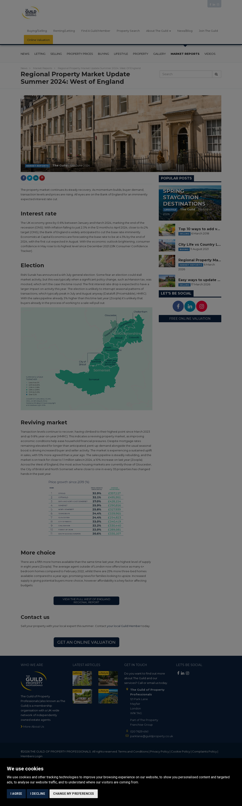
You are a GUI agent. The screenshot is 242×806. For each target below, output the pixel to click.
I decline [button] (37, 793)
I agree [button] (16, 793)
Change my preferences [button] (73, 793)
